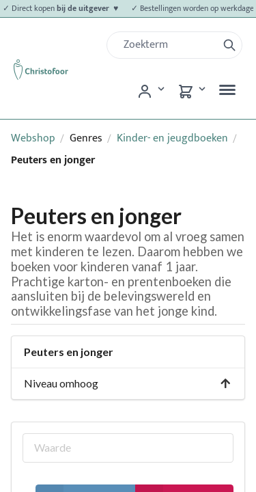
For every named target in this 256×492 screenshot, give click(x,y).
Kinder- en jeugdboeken (172, 138)
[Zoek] (167, 45)
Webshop (33, 138)
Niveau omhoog (127, 383)
